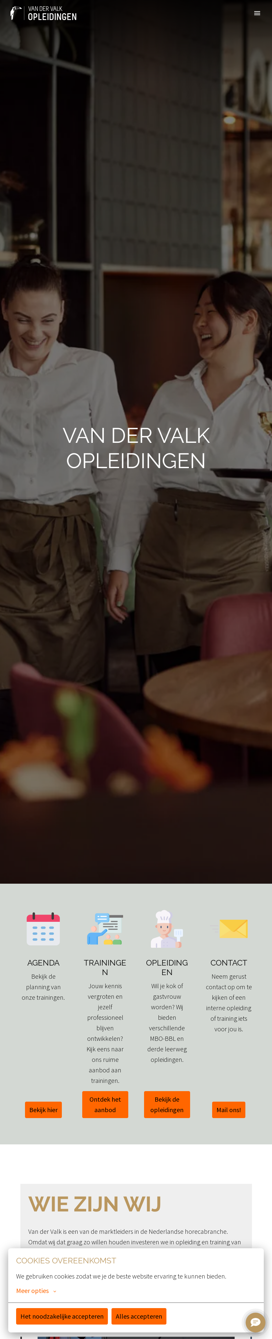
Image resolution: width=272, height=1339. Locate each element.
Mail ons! (228, 1110)
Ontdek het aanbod (105, 1104)
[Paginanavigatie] (257, 13)
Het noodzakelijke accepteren (62, 1316)
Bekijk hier (43, 1110)
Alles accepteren (139, 1316)
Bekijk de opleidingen (167, 1104)
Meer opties (36, 1291)
